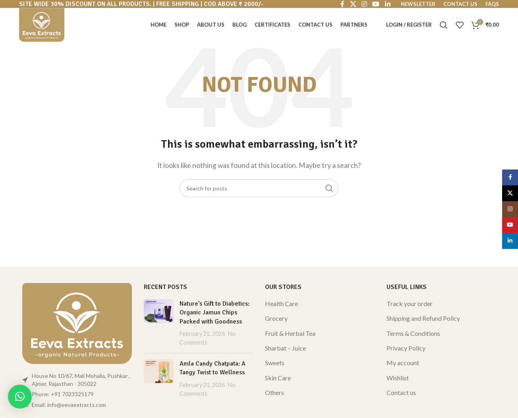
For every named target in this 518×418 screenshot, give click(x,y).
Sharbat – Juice (285, 348)
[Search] (444, 25)
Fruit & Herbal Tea (290, 333)
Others (274, 392)
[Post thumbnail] (159, 323)
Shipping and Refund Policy (423, 318)
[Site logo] (41, 24)
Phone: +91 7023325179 (63, 394)
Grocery (276, 318)
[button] (20, 396)
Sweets (274, 362)
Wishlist (398, 377)
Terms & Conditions (413, 333)
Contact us (401, 392)
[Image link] (77, 322)
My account (403, 362)
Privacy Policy (406, 348)
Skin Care (278, 377)
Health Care (281, 303)
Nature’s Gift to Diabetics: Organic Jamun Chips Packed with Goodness (214, 313)
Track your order (410, 303)
